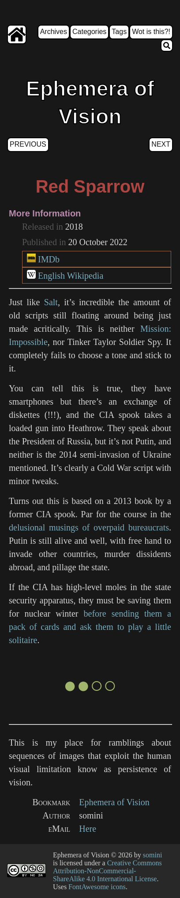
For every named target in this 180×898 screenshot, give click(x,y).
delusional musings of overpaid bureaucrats (89, 527)
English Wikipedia (70, 275)
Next (160, 144)
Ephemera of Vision (114, 802)
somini (152, 855)
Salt (51, 302)
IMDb (49, 259)
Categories (89, 31)
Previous (28, 144)
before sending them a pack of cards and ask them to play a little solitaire (90, 627)
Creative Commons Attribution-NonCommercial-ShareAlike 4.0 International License (107, 871)
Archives (53, 31)
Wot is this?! (151, 31)
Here (87, 829)
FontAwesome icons (97, 886)
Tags (119, 31)
